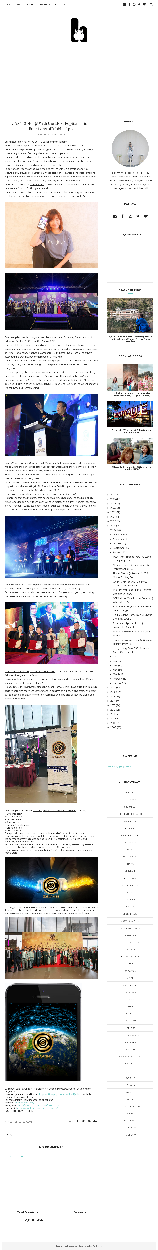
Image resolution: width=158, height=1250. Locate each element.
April (115, 670)
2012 (112, 709)
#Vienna (130, 1114)
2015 (112, 696)
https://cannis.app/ (24, 1102)
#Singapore (130, 1064)
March (116, 674)
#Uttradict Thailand (130, 1106)
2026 (113, 494)
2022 (113, 512)
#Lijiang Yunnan (130, 957)
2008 (113, 727)
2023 (113, 508)
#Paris (130, 999)
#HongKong (130, 878)
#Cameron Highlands (130, 814)
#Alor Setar (130, 792)
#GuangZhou (130, 857)
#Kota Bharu (130, 914)
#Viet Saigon (130, 1128)
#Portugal (130, 1021)
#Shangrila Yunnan (130, 1056)
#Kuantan (130, 935)
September (119, 548)
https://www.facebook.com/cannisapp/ (37, 1108)
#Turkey (130, 1092)
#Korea (130, 907)
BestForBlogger (95, 1246)
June (115, 661)
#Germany (130, 843)
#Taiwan (130, 1085)
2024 (113, 503)
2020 (113, 521)
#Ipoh (130, 892)
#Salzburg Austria (130, 1035)
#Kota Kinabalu (130, 921)
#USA (130, 1099)
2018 (113, 530)
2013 (112, 705)
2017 (113, 687)
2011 (112, 714)
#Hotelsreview (130, 885)
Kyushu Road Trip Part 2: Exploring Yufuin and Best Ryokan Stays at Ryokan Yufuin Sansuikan (130, 338)
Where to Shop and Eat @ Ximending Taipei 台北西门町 (131, 468)
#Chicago (130, 828)
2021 (112, 517)
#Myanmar (130, 992)
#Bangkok (130, 800)
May (115, 665)
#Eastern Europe (130, 835)
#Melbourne (130, 985)
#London (130, 964)
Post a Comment (17, 1156)
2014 (113, 700)
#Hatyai (130, 864)
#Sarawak (130, 1042)
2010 (113, 718)
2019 (113, 525)
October (117, 543)
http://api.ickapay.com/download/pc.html (61, 1094)
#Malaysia (130, 971)
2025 (113, 499)
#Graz (130, 850)
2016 (112, 692)
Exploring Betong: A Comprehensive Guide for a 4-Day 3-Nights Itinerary (131, 394)
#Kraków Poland (130, 928)
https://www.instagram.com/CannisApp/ (38, 1105)
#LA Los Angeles (130, 942)
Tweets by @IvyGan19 (119, 766)
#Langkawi (130, 949)
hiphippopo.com (71, 1246)
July (115, 656)
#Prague (130, 1028)
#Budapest (130, 807)
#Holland (130, 871)
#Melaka (130, 978)
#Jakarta (130, 900)
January (117, 683)
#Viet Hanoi (130, 1121)
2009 (113, 723)
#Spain (130, 1071)
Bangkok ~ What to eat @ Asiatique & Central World (131, 431)
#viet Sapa (130, 1135)
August (117, 552)
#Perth (130, 1014)
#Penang (130, 1007)
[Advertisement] (79, 66)
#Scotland (130, 1049)
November (119, 539)
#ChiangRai (130, 821)
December (119, 534)
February (118, 678)
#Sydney (130, 1078)
